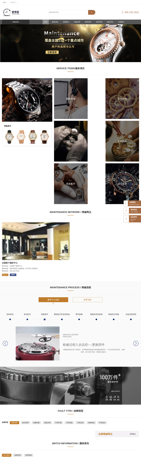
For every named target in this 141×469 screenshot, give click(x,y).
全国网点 (121, 22)
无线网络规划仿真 (112, 454)
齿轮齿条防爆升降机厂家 (126, 454)
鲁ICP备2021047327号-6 (83, 466)
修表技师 (88, 22)
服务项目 (55, 22)
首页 (45, 22)
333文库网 (58, 454)
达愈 (93, 454)
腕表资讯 (110, 22)
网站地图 (12, 454)
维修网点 (66, 22)
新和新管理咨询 (49, 457)
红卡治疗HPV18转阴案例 (27, 457)
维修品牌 (77, 22)
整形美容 (50, 454)
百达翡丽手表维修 (41, 454)
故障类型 (99, 22)
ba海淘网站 (15, 457)
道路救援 (25, 454)
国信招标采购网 (75, 454)
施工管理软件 (40, 457)
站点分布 (19, 454)
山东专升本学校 (86, 454)
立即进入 (133, 362)
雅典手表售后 (66, 454)
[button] (135, 272)
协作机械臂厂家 (101, 454)
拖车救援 (32, 454)
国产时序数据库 (6, 457)
